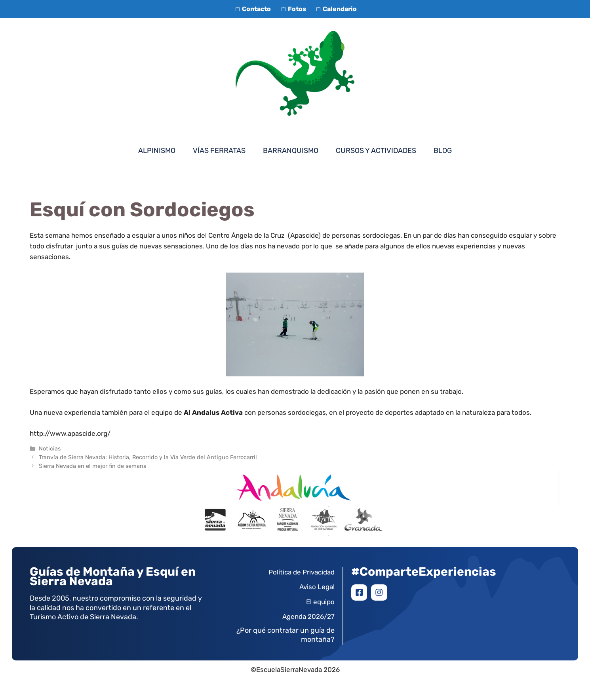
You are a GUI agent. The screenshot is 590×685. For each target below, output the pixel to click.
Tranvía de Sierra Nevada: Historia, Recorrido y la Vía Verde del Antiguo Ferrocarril (148, 457)
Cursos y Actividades (376, 150)
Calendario (335, 9)
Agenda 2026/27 (308, 616)
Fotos (292, 9)
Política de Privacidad (301, 572)
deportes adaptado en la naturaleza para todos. (458, 412)
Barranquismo (290, 150)
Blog (443, 150)
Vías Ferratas (219, 150)
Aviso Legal (317, 587)
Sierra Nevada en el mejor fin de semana (93, 465)
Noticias (50, 448)
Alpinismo (156, 150)
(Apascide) (304, 235)
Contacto (252, 9)
